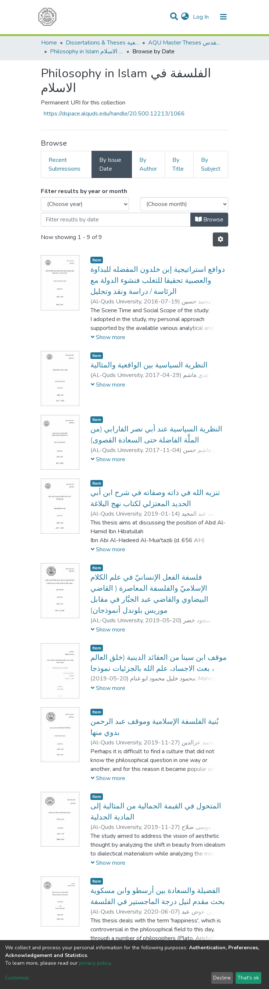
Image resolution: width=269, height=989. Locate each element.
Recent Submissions (64, 164)
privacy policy (94, 963)
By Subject (210, 164)
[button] (185, 17)
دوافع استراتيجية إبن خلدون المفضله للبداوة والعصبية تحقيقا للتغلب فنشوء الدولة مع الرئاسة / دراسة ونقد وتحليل (157, 280)
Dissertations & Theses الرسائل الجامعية (102, 43)
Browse (209, 220)
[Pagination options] (220, 239)
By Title (178, 164)
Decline (222, 977)
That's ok (248, 977)
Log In (201, 17)
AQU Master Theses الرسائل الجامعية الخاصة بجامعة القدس (185, 43)
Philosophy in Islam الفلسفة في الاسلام (86, 51)
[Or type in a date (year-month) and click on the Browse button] (116, 220)
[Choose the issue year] (85, 204)
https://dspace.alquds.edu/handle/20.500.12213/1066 (114, 114)
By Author (148, 164)
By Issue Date (110, 164)
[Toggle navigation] (223, 17)
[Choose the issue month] (184, 204)
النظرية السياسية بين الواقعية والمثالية (149, 365)
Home (49, 43)
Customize (17, 977)
